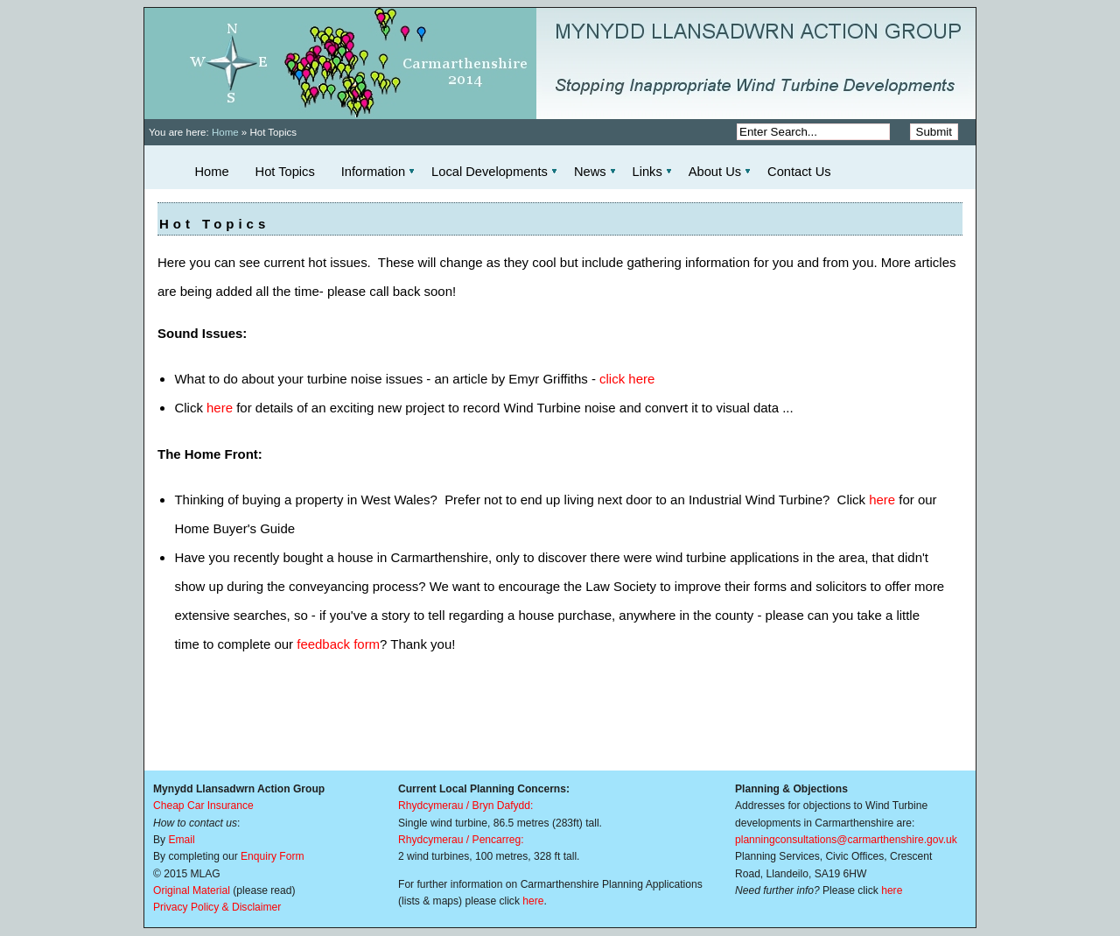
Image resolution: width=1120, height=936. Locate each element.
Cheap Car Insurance (203, 805)
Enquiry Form (272, 856)
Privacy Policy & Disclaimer (217, 907)
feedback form (338, 644)
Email (181, 840)
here (219, 407)
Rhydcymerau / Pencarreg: (461, 840)
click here (626, 378)
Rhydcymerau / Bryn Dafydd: (465, 805)
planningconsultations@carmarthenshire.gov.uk (846, 840)
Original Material (191, 890)
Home (225, 132)
